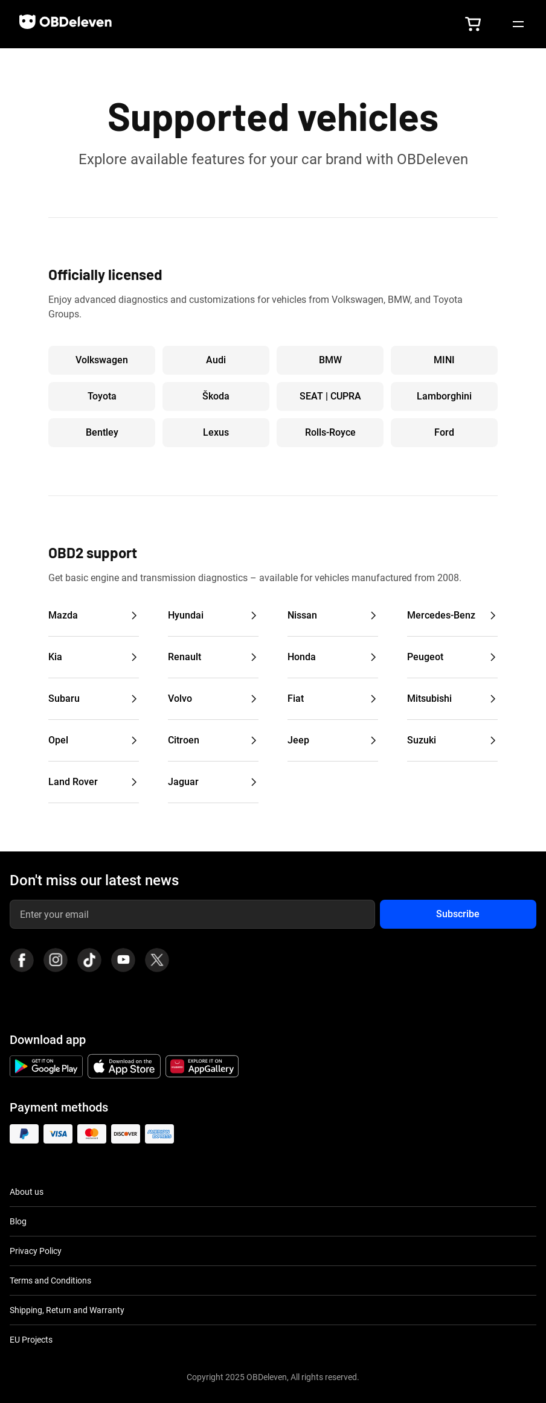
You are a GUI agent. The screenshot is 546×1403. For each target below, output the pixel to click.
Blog (18, 1221)
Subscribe (458, 914)
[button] (473, 24)
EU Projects (31, 1339)
